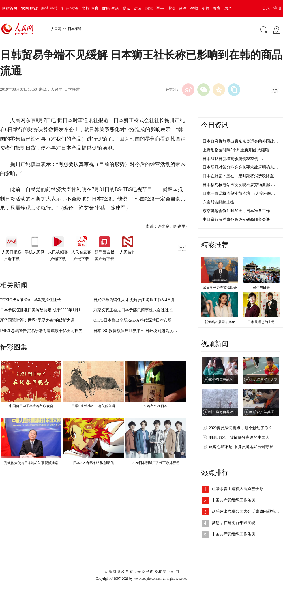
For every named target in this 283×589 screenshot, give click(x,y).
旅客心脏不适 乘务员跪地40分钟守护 (241, 447)
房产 (228, 8)
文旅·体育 (90, 8)
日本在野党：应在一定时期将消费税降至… (240, 176)
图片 (205, 8)
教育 (217, 8)
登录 (266, 8)
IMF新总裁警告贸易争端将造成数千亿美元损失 (41, 331)
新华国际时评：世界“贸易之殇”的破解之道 (37, 320)
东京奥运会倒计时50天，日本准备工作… (238, 211)
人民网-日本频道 (65, 89)
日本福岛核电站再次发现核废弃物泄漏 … (239, 185)
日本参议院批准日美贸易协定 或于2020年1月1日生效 (46, 310)
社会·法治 (69, 8)
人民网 (56, 29)
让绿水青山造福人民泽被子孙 (237, 489)
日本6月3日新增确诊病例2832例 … (233, 159)
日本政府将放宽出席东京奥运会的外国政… (240, 141)
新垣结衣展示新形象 (220, 322)
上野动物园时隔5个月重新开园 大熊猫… (238, 150)
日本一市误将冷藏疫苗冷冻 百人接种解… (239, 193)
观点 (126, 8)
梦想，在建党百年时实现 (233, 523)
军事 (160, 8)
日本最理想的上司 (261, 322)
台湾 (183, 8)
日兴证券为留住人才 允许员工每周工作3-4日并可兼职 (140, 300)
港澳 (171, 8)
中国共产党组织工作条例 (233, 500)
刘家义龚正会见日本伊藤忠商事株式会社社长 (133, 310)
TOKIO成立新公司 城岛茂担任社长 (30, 300)
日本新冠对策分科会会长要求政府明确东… (240, 167)
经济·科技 (49, 8)
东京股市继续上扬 (218, 202)
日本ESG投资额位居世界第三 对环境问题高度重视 (137, 331)
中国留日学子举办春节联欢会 (31, 406)
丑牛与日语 (261, 288)
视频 (194, 8)
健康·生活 (110, 8)
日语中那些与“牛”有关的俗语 (93, 406)
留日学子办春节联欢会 (220, 288)
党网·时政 (29, 8)
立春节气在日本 (156, 406)
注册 (277, 8)
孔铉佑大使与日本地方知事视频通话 (31, 463)
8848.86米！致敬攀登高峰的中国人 (239, 437)
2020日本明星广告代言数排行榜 (155, 463)
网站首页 (10, 8)
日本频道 (75, 29)
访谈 (138, 8)
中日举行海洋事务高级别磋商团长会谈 (236, 219)
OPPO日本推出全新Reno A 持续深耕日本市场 (132, 320)
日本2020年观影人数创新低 (93, 463)
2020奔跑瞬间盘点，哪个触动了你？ (240, 428)
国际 (149, 8)
